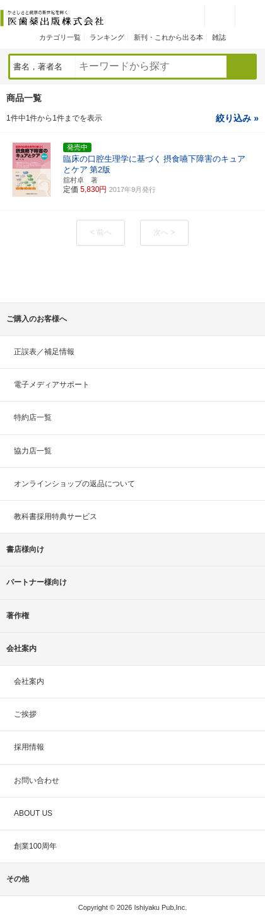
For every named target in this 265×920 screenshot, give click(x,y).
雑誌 (219, 37)
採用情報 (29, 747)
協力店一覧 (33, 450)
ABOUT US (33, 813)
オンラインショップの (74, 483)
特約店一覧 (33, 417)
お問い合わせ (36, 780)
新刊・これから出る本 (168, 37)
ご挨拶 (25, 714)
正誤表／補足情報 (44, 351)
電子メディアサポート (52, 384)
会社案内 (29, 681)
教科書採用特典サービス (55, 516)
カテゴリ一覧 (60, 37)
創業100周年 (35, 846)
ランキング (107, 37)
